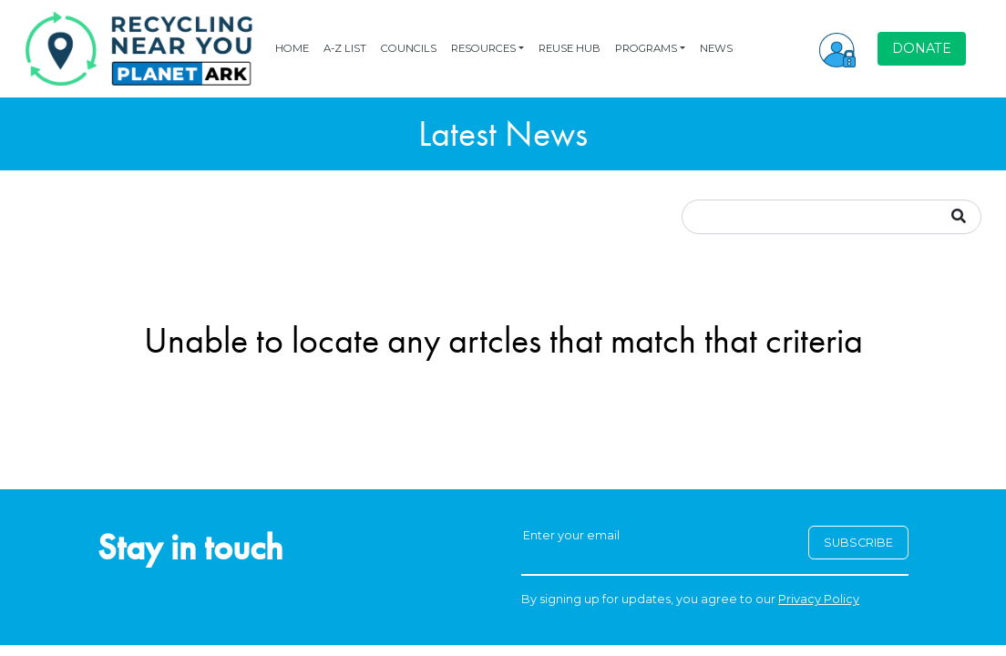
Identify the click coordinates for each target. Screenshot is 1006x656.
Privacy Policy (818, 599)
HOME (292, 48)
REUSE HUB (570, 48)
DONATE (921, 48)
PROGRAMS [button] (646, 48)
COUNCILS (408, 48)
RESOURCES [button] (483, 48)
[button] (837, 48)
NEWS (716, 48)
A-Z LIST (344, 48)
